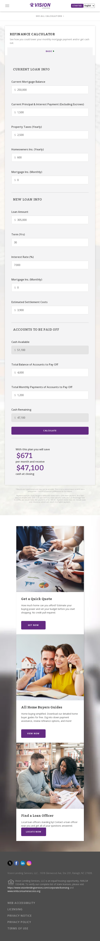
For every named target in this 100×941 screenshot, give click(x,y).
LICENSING (15, 909)
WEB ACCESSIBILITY (21, 903)
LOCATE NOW (33, 831)
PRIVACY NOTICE (19, 915)
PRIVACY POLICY (19, 922)
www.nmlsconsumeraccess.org (23, 891)
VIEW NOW (33, 733)
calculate (50, 430)
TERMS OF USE (17, 928)
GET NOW (33, 625)
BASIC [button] (49, 51)
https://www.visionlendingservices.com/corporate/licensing (38, 887)
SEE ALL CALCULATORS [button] (49, 16)
